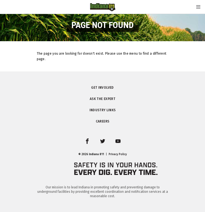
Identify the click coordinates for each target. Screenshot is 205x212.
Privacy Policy (118, 154)
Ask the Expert (102, 99)
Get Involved (102, 88)
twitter (106, 144)
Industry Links (102, 110)
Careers (102, 121)
